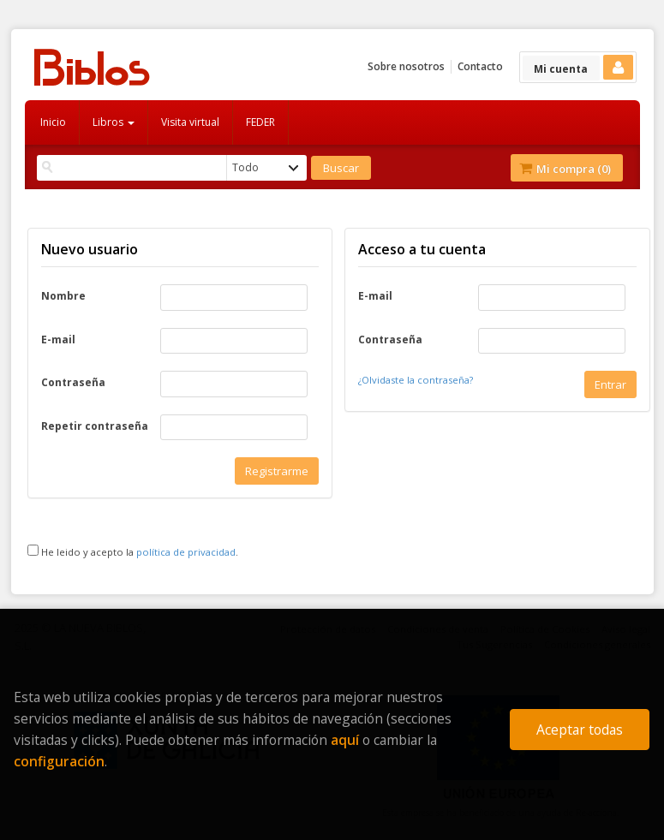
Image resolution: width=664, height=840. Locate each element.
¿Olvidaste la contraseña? (415, 379)
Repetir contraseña (94, 426)
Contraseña (73, 383)
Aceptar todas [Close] (579, 729)
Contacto (480, 66)
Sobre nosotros (406, 66)
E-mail (58, 340)
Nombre (63, 296)
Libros (114, 122)
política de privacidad (186, 551)
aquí (345, 739)
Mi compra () (565, 168)
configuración (59, 761)
